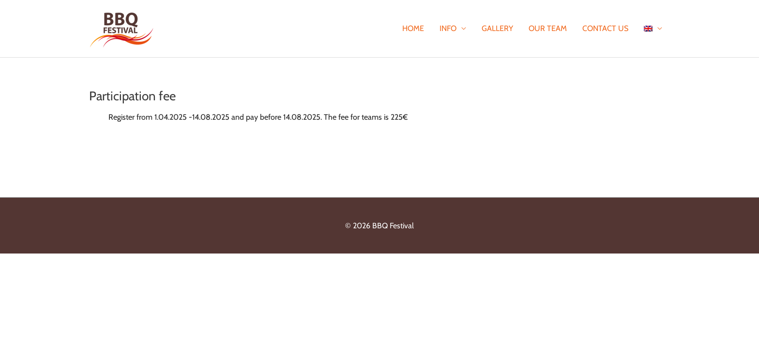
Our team (548, 28)
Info (448, 28)
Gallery (497, 28)
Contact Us (605, 28)
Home (413, 28)
